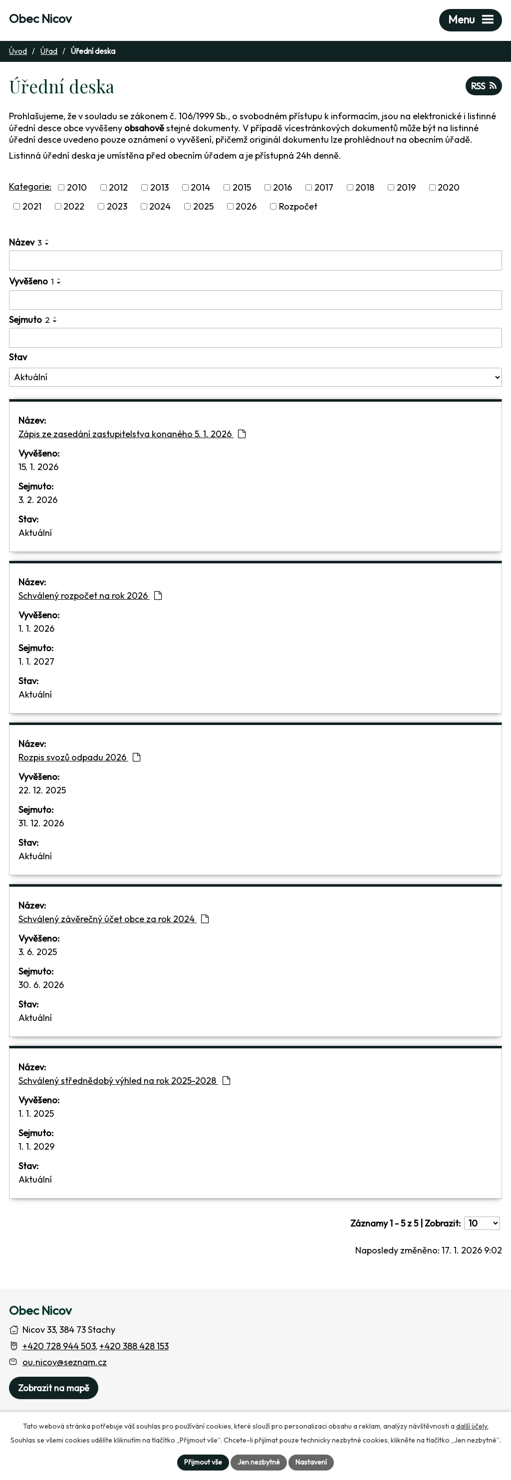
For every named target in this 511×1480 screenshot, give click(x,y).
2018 (364, 187)
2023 (117, 206)
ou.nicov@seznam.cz (64, 1362)
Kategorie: (30, 186)
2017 (323, 187)
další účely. (472, 1426)
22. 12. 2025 (42, 790)
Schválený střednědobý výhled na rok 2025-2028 (124, 1080)
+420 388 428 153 (134, 1346)
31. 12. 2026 (41, 823)
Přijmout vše (203, 1462)
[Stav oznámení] (255, 377)
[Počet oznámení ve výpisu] (482, 1223)
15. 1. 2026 (38, 467)
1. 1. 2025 (36, 1113)
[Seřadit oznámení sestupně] (47, 244)
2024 (160, 206)
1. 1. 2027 (36, 661)
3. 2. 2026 (37, 499)
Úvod (18, 51)
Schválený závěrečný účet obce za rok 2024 (113, 919)
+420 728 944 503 (58, 1346)
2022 (73, 206)
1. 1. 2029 (36, 1146)
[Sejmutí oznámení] (255, 338)
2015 (242, 187)
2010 (77, 187)
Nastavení (311, 1462)
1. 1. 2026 (36, 628)
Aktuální (35, 532)
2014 (200, 187)
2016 (282, 187)
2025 (203, 206)
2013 (159, 187)
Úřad (48, 51)
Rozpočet (298, 206)
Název (25, 242)
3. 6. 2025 (37, 952)
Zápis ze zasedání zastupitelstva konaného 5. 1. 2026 (132, 434)
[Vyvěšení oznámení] (255, 300)
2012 (118, 187)
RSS (484, 86)
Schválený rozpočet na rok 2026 (90, 595)
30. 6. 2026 (41, 984)
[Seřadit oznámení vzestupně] (47, 240)
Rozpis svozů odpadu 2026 (79, 757)
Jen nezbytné (259, 1462)
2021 (31, 206)
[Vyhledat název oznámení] (255, 260)
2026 (246, 206)
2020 (449, 187)
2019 (406, 187)
